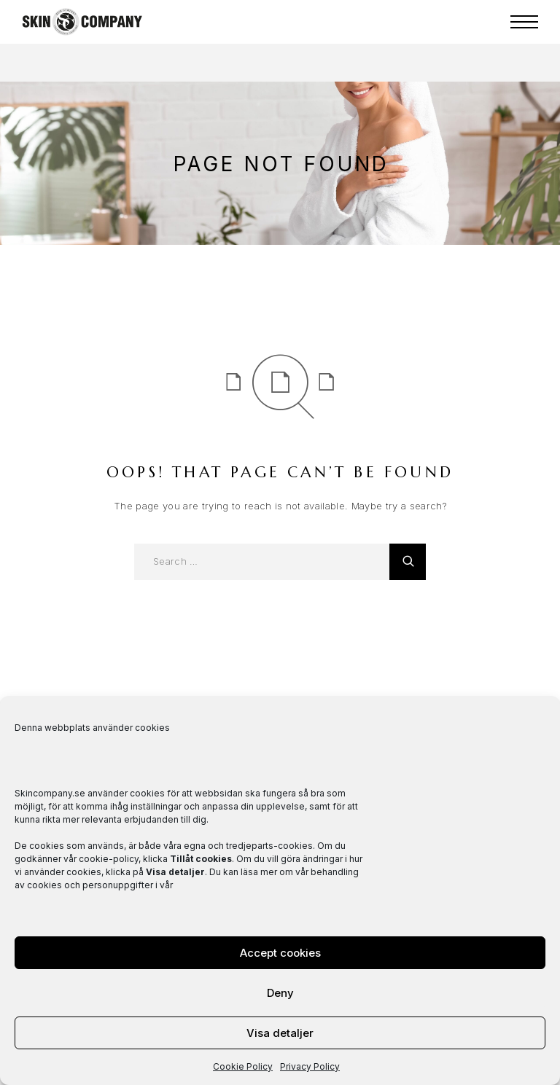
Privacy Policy (310, 1066)
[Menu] (524, 22)
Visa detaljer (280, 1033)
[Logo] (82, 21)
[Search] (407, 562)
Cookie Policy (243, 1066)
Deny (280, 993)
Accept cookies (280, 953)
